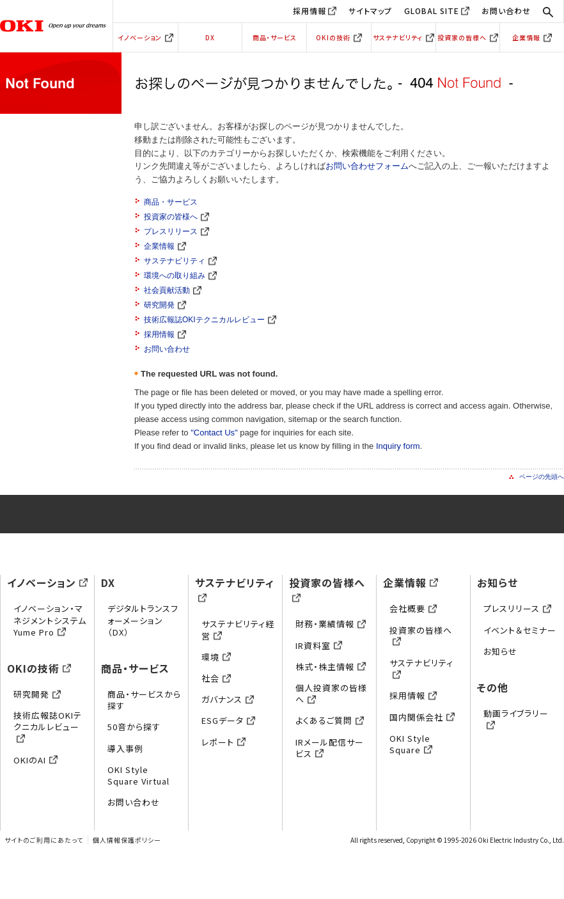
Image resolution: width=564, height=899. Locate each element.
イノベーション (145, 37)
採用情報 (309, 10)
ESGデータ (228, 720)
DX (210, 37)
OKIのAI (35, 760)
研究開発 (165, 305)
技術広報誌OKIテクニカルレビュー (210, 319)
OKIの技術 (339, 37)
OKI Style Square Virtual (138, 775)
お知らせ (497, 582)
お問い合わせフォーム (367, 166)
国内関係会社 (422, 717)
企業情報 (532, 37)
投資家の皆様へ (467, 37)
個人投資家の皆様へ (331, 693)
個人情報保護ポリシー (127, 840)
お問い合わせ (506, 10)
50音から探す (134, 727)
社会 (216, 678)
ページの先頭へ (541, 476)
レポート (223, 742)
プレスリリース (176, 231)
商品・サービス (275, 37)
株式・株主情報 (330, 667)
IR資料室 (318, 645)
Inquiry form (398, 446)
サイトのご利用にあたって (43, 840)
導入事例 (125, 748)
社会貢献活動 (172, 290)
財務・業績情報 (330, 624)
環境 (216, 657)
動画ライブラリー (516, 719)
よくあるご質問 (329, 720)
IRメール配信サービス (329, 748)
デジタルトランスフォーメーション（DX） (142, 619)
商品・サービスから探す (144, 700)
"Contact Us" (214, 432)
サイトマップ (370, 10)
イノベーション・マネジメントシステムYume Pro (49, 619)
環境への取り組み (180, 275)
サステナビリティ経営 (237, 629)
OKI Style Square (410, 744)
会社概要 (413, 608)
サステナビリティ (403, 37)
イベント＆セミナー (519, 630)
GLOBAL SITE (431, 10)
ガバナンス (227, 699)
